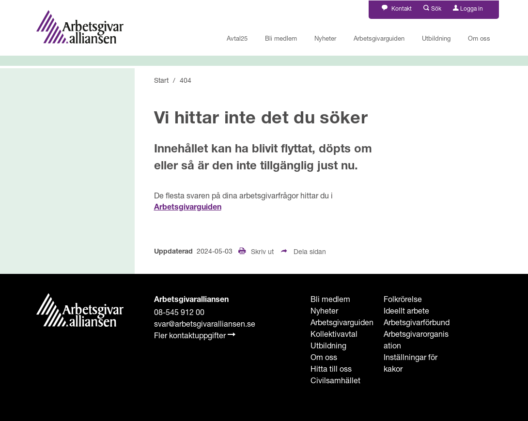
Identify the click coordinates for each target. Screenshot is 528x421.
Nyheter (325, 38)
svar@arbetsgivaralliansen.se (204, 323)
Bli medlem (281, 38)
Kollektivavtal (334, 333)
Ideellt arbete (406, 310)
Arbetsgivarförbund (417, 322)
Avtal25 (237, 38)
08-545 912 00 (179, 311)
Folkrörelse (403, 298)
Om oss (479, 38)
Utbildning (436, 38)
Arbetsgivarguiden (379, 38)
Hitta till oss (331, 368)
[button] (432, 7)
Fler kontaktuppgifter (194, 335)
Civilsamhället (335, 380)
